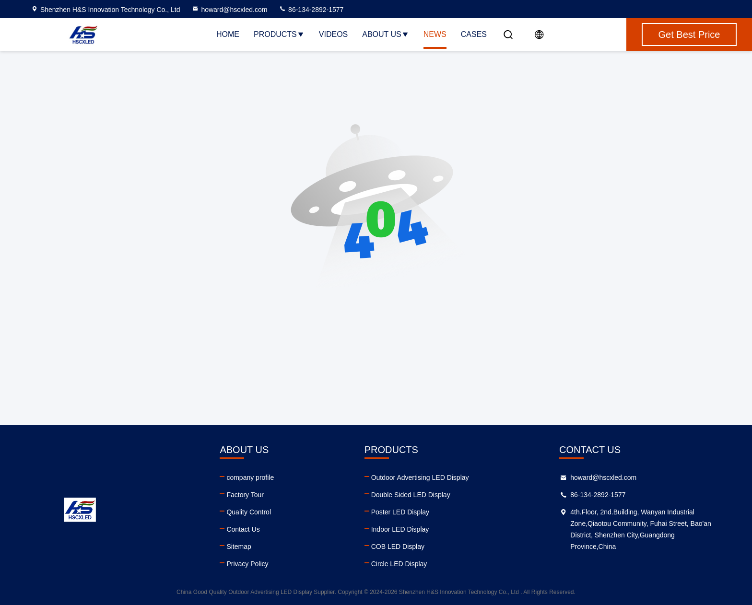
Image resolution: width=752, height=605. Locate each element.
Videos (333, 34)
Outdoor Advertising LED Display (420, 477)
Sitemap (238, 546)
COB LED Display (397, 546)
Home (227, 34)
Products (279, 34)
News (434, 34)
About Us (385, 34)
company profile (250, 477)
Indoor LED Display (400, 529)
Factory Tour (245, 495)
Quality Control (248, 512)
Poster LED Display (400, 512)
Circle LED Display (399, 564)
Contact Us (242, 529)
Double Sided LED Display (410, 495)
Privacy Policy (247, 564)
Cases (474, 34)
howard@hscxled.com (229, 9)
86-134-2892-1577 (311, 9)
